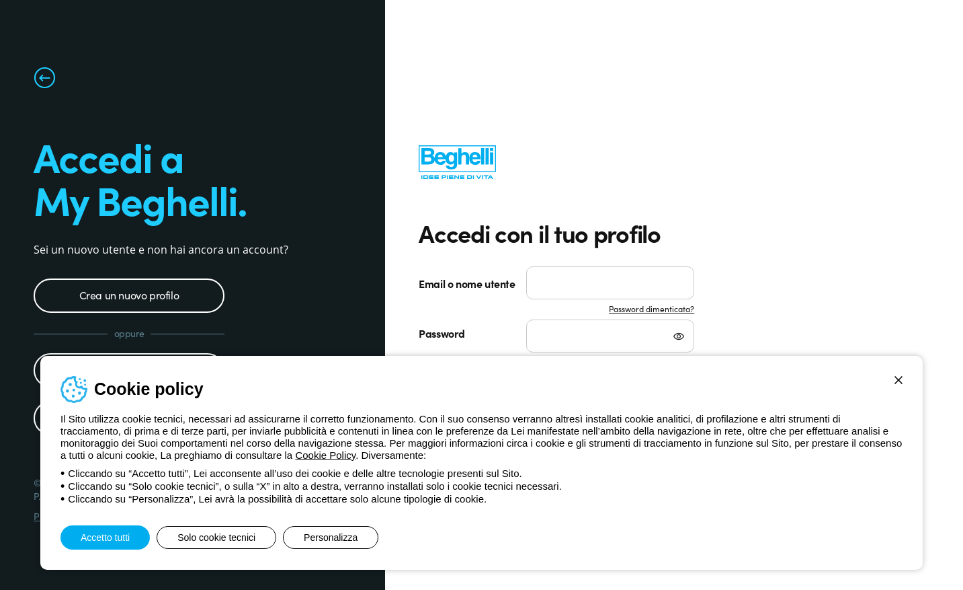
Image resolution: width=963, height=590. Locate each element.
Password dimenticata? (651, 308)
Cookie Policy (325, 455)
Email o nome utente (467, 283)
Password (442, 333)
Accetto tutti (105, 537)
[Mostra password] (678, 337)
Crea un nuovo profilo (129, 294)
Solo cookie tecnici (216, 537)
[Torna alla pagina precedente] (44, 80)
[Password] (610, 336)
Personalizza (331, 537)
